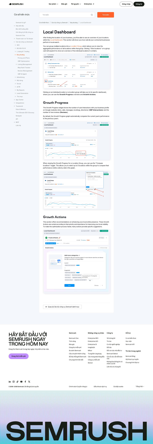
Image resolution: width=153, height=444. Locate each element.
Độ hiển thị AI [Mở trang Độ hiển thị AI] (21, 48)
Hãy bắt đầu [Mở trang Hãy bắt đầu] (20, 26)
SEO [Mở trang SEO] (18, 45)
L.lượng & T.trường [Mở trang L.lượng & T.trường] (23, 51)
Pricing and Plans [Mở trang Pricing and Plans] (24, 58)
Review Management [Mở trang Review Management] (25, 71)
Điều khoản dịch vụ (100, 386)
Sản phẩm (52, 4)
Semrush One (73, 338)
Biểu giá (64, 4)
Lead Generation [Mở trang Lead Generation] (22, 93)
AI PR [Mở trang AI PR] (18, 87)
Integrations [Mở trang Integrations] (20, 103)
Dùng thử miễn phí (19, 356)
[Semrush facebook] (25, 382)
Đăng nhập (126, 4)
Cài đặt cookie (118, 386)
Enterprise (88, 4)
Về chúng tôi (111, 338)
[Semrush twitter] (29, 382)
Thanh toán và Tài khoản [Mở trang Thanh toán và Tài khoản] (24, 39)
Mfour (90, 350)
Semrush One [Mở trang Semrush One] (20, 35)
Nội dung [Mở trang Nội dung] (20, 80)
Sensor (90, 363)
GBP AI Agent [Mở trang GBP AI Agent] (22, 74)
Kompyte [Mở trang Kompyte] (19, 116)
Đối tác (109, 347)
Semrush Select (112, 353)
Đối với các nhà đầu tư (114, 350)
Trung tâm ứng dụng (94, 353)
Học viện (129, 341)
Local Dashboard (56, 40)
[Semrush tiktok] (17, 382)
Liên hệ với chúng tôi (114, 367)
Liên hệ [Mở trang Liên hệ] (18, 125)
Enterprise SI (92, 344)
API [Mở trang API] (17, 119)
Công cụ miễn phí (94, 360)
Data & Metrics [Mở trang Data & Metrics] (21, 109)
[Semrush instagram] (14, 382)
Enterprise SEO (93, 338)
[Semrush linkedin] (10, 382)
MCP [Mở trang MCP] (17, 122)
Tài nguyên (75, 4)
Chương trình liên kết (76, 360)
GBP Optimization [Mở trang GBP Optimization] (24, 61)
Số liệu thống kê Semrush (77, 356)
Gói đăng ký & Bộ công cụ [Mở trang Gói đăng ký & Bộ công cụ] (24, 32)
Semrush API (130, 344)
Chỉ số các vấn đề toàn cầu (114, 357)
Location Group (76, 46)
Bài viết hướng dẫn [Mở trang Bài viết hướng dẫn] (22, 29)
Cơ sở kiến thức (22, 15)
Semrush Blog (130, 356)
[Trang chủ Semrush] (16, 4)
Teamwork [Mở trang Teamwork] (19, 106)
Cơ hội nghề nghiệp (113, 344)
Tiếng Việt (139, 386)
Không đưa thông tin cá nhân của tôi (114, 362)
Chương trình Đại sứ (132, 362)
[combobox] (64, 15)
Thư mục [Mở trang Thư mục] (20, 96)
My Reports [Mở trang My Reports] (20, 90)
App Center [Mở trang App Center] (19, 100)
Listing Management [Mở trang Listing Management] (25, 64)
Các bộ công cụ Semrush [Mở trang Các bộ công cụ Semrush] (24, 42)
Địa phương (74, 22)
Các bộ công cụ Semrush (59, 22)
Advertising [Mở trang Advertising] (20, 77)
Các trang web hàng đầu (96, 356)
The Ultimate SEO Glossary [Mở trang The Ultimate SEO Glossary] (25, 112)
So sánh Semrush (75, 350)
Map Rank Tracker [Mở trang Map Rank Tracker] (24, 67)
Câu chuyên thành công (77, 353)
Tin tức (109, 341)
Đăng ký (139, 4)
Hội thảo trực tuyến (132, 359)
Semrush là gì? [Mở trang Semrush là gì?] (21, 22)
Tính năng (72, 341)
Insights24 (91, 347)
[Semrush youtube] (21, 382)
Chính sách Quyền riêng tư (78, 386)
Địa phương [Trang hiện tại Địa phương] (20, 55)
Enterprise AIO (93, 341)
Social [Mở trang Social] (19, 84)
